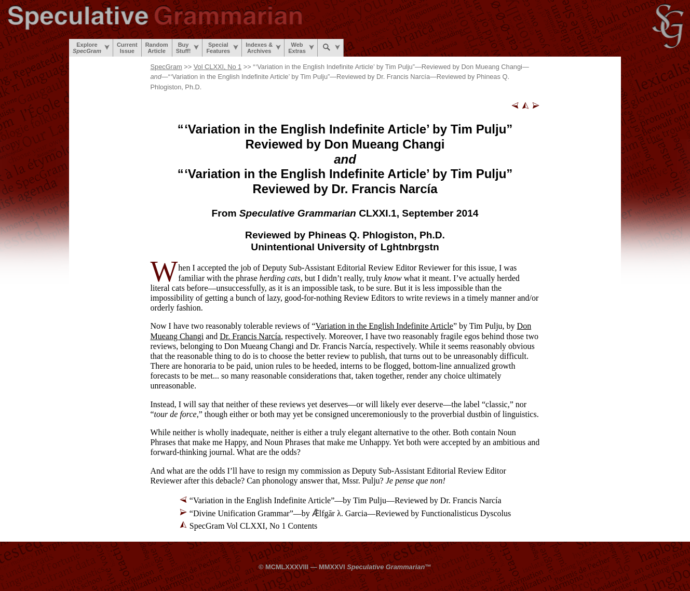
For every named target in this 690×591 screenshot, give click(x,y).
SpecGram (166, 67)
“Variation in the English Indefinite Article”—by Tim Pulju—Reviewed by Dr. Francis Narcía (346, 500)
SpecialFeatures (222, 48)
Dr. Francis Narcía (250, 336)
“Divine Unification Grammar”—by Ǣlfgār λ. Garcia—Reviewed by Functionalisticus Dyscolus (350, 513)
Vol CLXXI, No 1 (217, 67)
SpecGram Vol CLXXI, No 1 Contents (254, 525)
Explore (91, 48)
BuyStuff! (187, 48)
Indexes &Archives (263, 48)
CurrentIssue (127, 48)
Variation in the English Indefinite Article (384, 325)
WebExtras (301, 48)
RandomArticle (156, 48)
